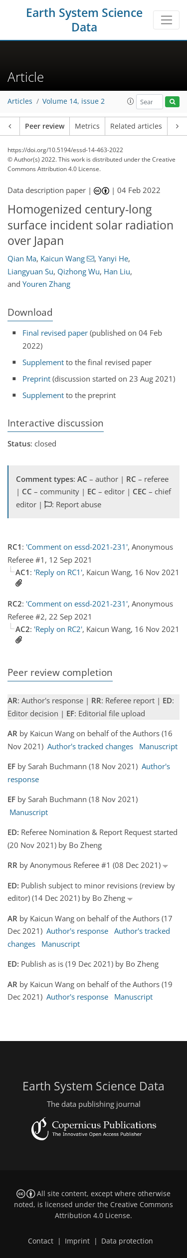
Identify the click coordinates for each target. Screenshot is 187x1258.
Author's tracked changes (90, 746)
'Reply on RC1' (58, 572)
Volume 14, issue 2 (73, 101)
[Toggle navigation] (166, 19)
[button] (130, 101)
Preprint (36, 379)
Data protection (127, 1241)
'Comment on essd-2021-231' (77, 547)
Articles (19, 101)
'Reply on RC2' (58, 629)
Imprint (77, 1241)
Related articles (136, 126)
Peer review (44, 126)
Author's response (77, 931)
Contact (40, 1241)
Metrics (87, 126)
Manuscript (158, 746)
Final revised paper (55, 333)
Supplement (43, 362)
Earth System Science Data (84, 20)
